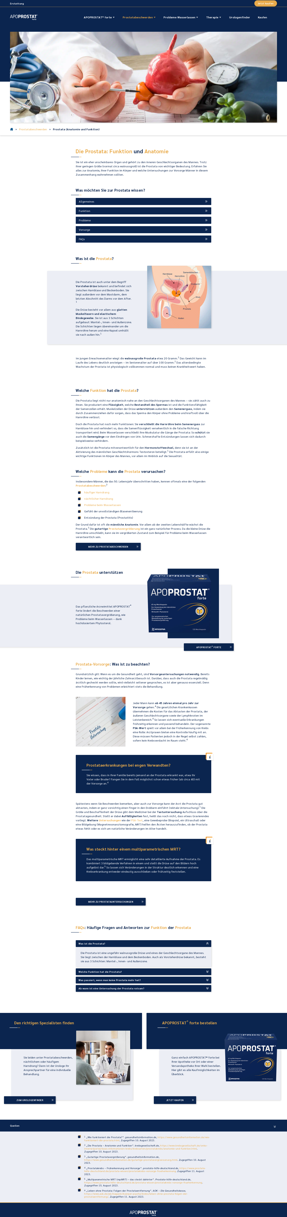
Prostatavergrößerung (124, 528)
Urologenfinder (239, 17)
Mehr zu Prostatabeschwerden (108, 546)
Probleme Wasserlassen (179, 17)
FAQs (82, 239)
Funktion (84, 211)
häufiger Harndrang (96, 492)
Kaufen (262, 17)
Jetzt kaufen (266, 3)
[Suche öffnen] (273, 17)
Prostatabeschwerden (138, 17)
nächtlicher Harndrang (98, 498)
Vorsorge (84, 229)
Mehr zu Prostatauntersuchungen (110, 901)
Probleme (85, 220)
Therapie (212, 17)
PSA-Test (137, 820)
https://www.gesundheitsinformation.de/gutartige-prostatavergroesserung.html (131, 1159)
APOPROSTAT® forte (98, 17)
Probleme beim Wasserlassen (102, 505)
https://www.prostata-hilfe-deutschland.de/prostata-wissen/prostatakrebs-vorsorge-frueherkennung (145, 1169)
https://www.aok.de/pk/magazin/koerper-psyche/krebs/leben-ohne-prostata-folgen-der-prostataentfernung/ (136, 1195)
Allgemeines (86, 201)
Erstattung (17, 3)
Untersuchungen (110, 820)
